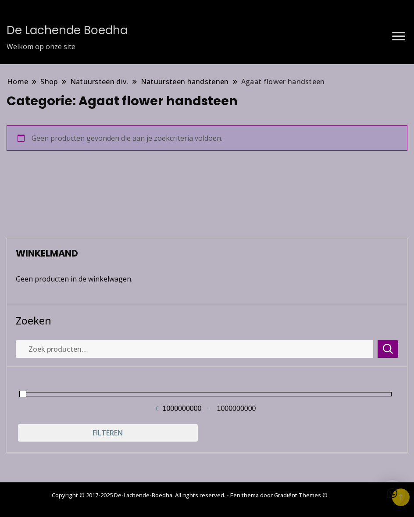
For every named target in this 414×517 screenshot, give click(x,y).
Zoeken (33, 320)
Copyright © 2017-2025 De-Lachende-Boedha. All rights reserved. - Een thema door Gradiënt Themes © (190, 495)
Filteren (108, 433)
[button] (392, 493)
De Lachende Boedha (67, 30)
